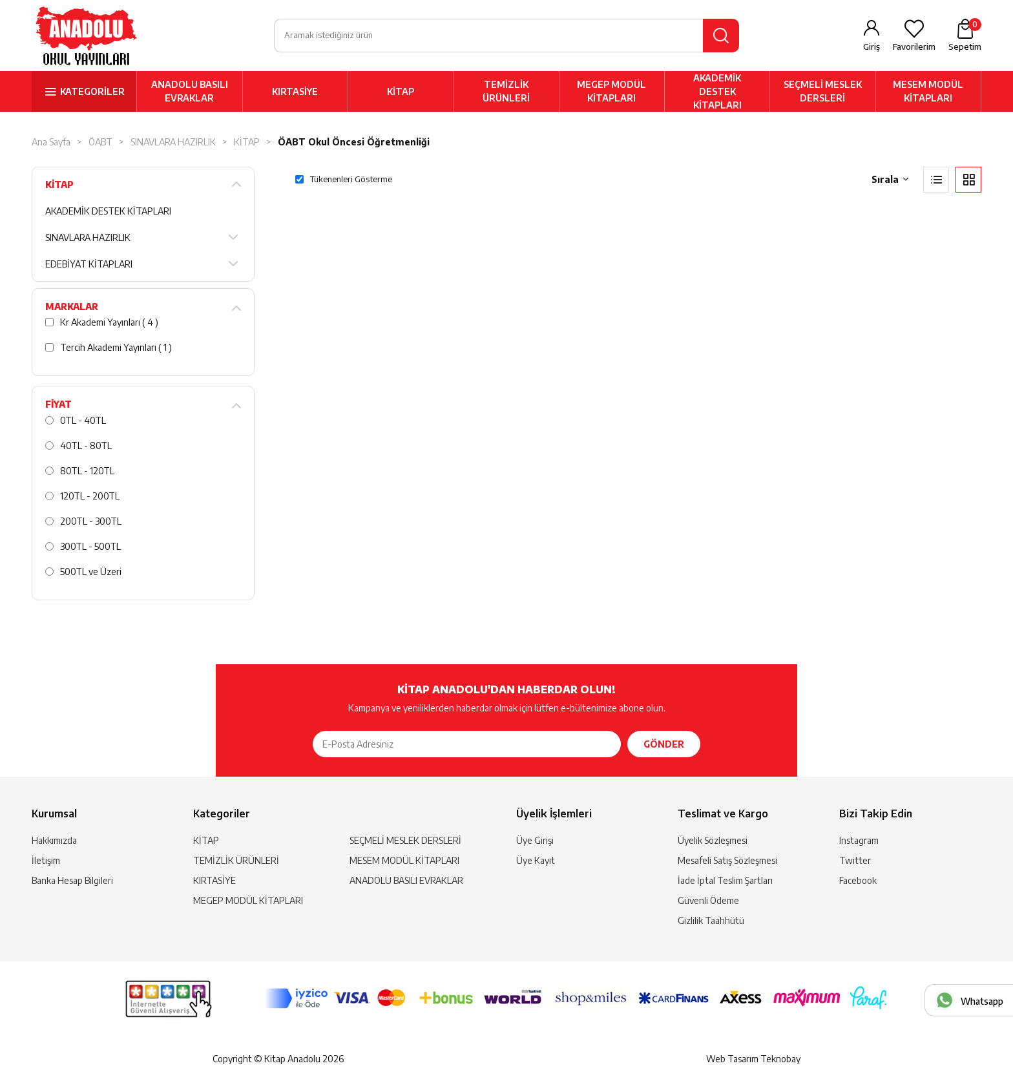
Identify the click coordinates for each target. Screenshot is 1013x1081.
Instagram (859, 840)
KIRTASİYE (295, 91)
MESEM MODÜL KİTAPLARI (928, 91)
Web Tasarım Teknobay (753, 1058)
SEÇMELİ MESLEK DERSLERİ (823, 91)
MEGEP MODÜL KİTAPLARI (611, 91)
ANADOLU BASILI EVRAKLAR (189, 91)
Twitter (855, 860)
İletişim (46, 860)
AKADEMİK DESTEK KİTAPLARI (717, 91)
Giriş (871, 46)
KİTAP (400, 91)
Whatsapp (982, 1001)
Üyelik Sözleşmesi (712, 840)
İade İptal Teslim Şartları (725, 880)
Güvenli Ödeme (708, 900)
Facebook (858, 880)
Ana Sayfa (51, 141)
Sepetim (964, 35)
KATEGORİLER (92, 91)
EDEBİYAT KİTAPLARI (88, 263)
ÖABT (100, 141)
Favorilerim (914, 46)
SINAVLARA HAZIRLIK (173, 141)
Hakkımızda (54, 840)
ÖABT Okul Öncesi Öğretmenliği (354, 141)
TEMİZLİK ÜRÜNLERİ (506, 91)
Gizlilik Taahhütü (711, 920)
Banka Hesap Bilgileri (72, 880)
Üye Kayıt (535, 860)
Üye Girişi (535, 840)
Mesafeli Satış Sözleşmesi (727, 860)
